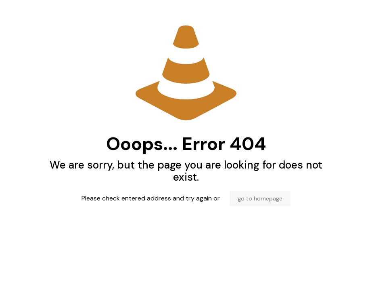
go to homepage (260, 198)
